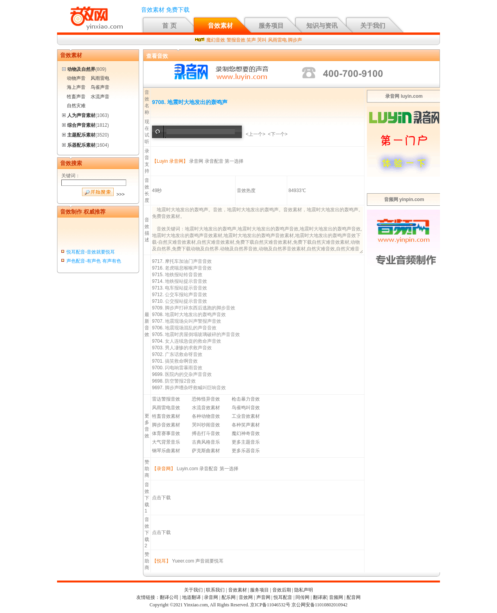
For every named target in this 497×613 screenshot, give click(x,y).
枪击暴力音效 (246, 399)
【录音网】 (163, 468)
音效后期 (281, 590)
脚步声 (295, 40)
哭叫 (261, 40)
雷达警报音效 (166, 399)
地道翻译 (191, 597)
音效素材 (220, 25)
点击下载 (161, 497)
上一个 (255, 134)
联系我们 (215, 590)
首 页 (169, 25)
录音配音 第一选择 (224, 161)
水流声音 (100, 96)
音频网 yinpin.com (404, 199)
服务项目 (271, 25)
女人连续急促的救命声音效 (193, 341)
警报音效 (236, 40)
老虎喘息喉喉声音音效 (188, 268)
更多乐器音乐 (246, 450)
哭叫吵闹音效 (206, 425)
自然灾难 (76, 105)
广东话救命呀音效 (183, 354)
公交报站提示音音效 (186, 301)
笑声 (251, 40)
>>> (120, 194)
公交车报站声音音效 (186, 294)
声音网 (263, 597)
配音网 (354, 597)
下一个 (278, 134)
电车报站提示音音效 (186, 288)
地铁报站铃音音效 (183, 274)
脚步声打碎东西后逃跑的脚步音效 (200, 308)
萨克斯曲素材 (206, 450)
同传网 (302, 597)
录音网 (196, 161)
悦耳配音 (283, 597)
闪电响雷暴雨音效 (183, 367)
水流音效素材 (206, 407)
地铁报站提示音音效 (186, 281)
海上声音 (76, 87)
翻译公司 (169, 597)
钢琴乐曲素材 (166, 450)
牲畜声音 (76, 96)
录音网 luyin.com (403, 96)
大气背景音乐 (166, 442)
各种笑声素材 (246, 425)
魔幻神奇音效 (246, 433)
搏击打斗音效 (206, 433)
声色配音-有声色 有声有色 (93, 262)
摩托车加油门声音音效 (188, 261)
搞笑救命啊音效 (181, 361)
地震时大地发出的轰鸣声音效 (195, 314)
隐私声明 (303, 590)
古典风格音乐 (206, 442)
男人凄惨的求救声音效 (188, 348)
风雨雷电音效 (166, 407)
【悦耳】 (161, 561)
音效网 (246, 597)
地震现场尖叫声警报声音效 (193, 321)
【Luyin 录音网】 (170, 161)
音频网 (336, 597)
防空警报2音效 (180, 381)
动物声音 (76, 78)
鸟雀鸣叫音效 (246, 407)
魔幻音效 (215, 40)
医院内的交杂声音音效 (188, 374)
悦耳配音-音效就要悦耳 (90, 253)
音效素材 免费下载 (165, 10)
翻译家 (320, 597)
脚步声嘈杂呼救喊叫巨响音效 (195, 387)
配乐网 (229, 597)
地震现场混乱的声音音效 (190, 328)
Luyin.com (187, 468)
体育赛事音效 (166, 433)
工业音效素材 (246, 416)
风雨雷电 (277, 40)
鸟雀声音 (100, 87)
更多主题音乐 (246, 442)
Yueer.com (183, 561)
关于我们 (372, 25)
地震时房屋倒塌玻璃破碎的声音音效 (202, 334)
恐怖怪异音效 (206, 399)
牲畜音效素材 (166, 416)
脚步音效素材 (166, 425)
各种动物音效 (206, 416)
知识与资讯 (322, 25)
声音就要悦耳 (209, 561)
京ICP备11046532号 (270, 605)
